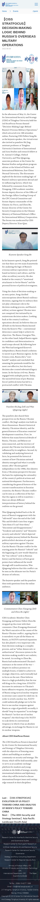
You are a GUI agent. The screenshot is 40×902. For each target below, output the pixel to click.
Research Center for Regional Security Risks (20, 860)
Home (4, 11)
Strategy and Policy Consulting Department (20, 856)
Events (15, 11)
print (35, 11)
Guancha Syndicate (20, 876)
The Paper (33, 873)
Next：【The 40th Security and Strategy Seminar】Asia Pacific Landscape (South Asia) (18, 818)
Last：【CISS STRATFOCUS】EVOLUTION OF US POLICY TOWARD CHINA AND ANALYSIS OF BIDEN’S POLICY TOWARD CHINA (19, 804)
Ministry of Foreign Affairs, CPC (20, 865)
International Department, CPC (15, 873)
